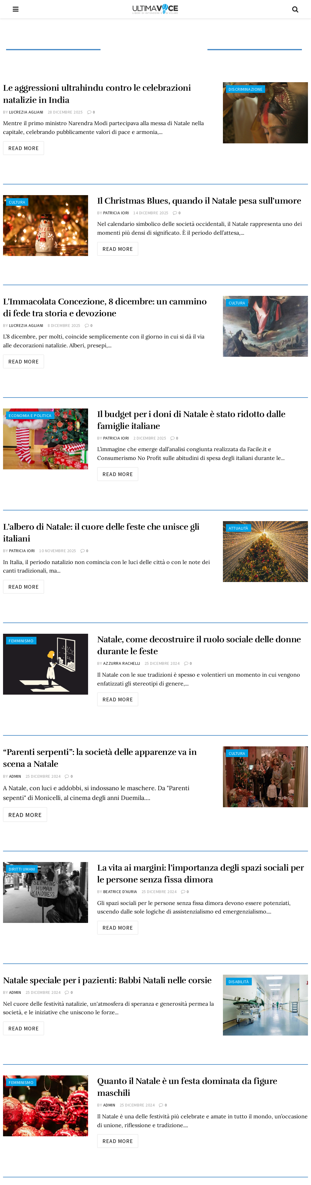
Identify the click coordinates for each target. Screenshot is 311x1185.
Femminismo (21, 640)
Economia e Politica (30, 415)
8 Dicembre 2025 (64, 325)
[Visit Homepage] (155, 9)
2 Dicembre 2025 (149, 438)
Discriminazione (245, 89)
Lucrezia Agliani (26, 112)
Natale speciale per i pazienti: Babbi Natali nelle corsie (107, 980)
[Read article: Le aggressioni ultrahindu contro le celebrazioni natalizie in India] (265, 112)
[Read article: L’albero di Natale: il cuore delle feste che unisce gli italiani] (265, 551)
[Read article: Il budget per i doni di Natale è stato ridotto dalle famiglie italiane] (45, 438)
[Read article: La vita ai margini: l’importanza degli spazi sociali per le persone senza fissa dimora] (45, 892)
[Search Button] (295, 9)
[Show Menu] (16, 9)
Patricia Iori (116, 213)
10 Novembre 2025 (57, 550)
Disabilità (239, 981)
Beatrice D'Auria (120, 891)
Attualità (238, 528)
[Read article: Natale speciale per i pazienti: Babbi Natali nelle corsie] (265, 1005)
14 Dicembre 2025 (151, 213)
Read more (26, 146)
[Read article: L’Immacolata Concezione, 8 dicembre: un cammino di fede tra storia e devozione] (265, 326)
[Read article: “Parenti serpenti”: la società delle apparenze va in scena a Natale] (265, 776)
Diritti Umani (22, 869)
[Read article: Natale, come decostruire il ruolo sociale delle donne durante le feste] (45, 664)
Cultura (17, 202)
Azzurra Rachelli (121, 663)
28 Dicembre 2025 (65, 112)
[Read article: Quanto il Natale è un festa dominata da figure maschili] (45, 1105)
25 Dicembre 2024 (162, 663)
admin (15, 776)
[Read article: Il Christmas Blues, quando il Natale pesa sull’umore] (45, 225)
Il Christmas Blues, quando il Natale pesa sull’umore (199, 201)
